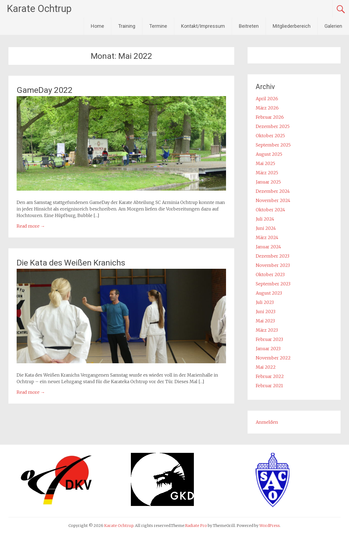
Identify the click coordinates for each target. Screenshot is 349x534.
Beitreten (249, 26)
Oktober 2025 (270, 135)
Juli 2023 (265, 302)
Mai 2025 (265, 163)
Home (97, 26)
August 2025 (269, 154)
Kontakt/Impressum (203, 26)
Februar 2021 (269, 385)
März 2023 (267, 330)
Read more (31, 226)
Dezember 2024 (273, 191)
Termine (158, 26)
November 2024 (273, 200)
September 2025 (273, 145)
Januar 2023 (268, 348)
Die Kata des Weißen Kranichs (71, 262)
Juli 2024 (265, 219)
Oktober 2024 (270, 209)
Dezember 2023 (272, 256)
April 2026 (267, 98)
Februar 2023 (269, 339)
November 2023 (273, 265)
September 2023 (273, 283)
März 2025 (267, 172)
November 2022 (273, 358)
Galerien (333, 26)
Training (126, 26)
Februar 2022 (270, 376)
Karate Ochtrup (39, 8)
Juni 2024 (266, 228)
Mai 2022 (266, 367)
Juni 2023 (265, 311)
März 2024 (267, 237)
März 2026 (267, 108)
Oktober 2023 (270, 274)
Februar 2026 (270, 117)
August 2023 (269, 293)
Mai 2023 (265, 321)
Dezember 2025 (273, 126)
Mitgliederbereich (292, 26)
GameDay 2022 (45, 90)
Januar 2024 (268, 246)
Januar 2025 (268, 182)
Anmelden (267, 422)
